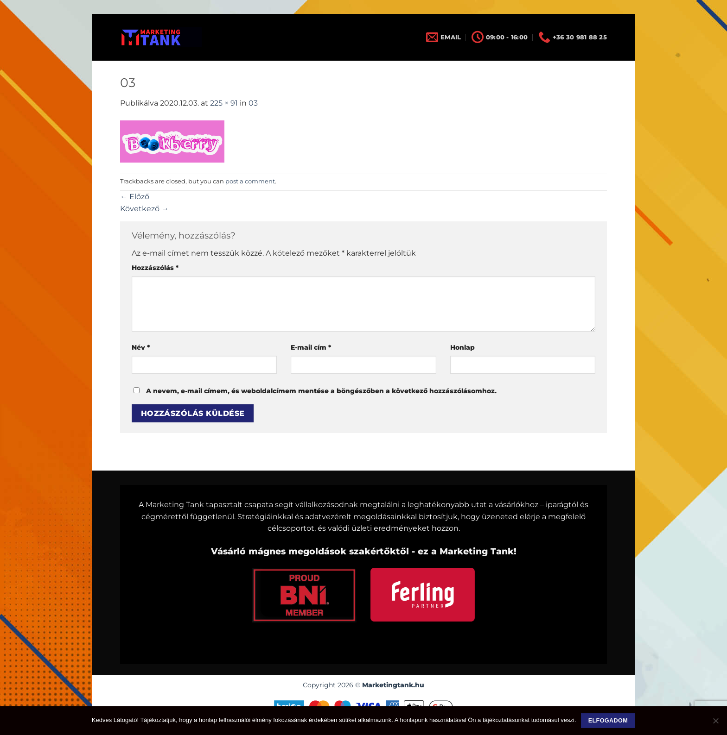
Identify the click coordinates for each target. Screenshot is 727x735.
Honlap (462, 347)
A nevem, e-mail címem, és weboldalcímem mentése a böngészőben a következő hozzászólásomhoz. (321, 391)
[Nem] (715, 723)
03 (253, 103)
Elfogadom (608, 720)
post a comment (250, 181)
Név (141, 347)
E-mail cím (311, 347)
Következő (144, 208)
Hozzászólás (155, 268)
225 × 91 (224, 103)
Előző (134, 196)
